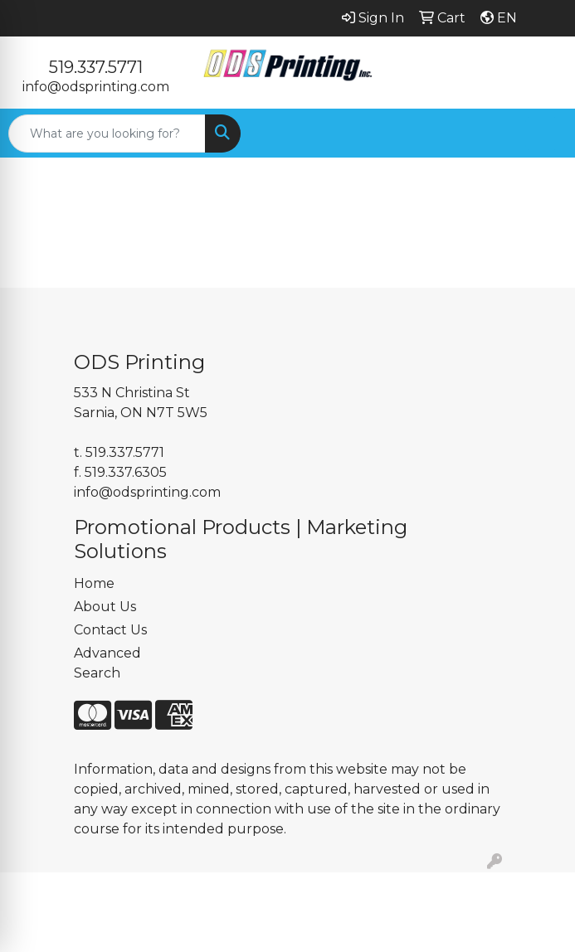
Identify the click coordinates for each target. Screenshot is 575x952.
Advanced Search (107, 663)
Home (94, 583)
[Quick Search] (107, 133)
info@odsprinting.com (95, 87)
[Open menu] (541, 133)
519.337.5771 (96, 67)
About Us (105, 606)
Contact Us (110, 630)
